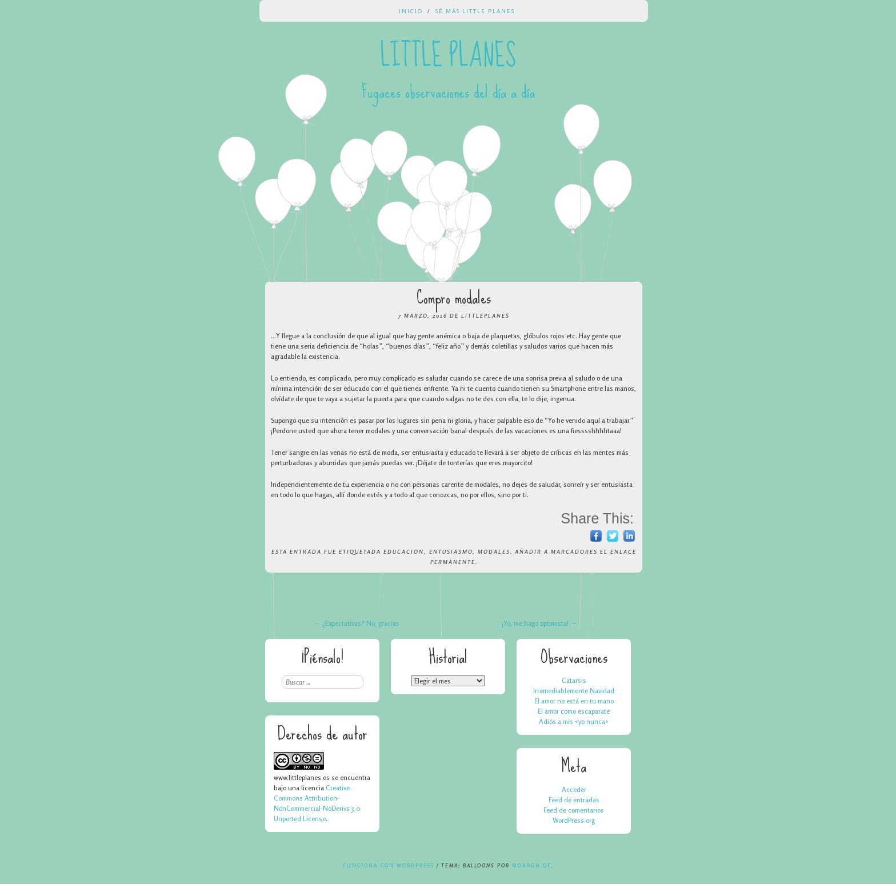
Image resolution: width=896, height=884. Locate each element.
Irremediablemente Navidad (573, 690)
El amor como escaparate (574, 711)
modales (494, 551)
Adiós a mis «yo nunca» (574, 721)
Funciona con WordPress (388, 865)
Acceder (574, 789)
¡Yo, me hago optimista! (539, 623)
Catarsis (574, 680)
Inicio (411, 10)
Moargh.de (531, 865)
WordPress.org (574, 820)
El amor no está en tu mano (574, 701)
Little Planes (448, 56)
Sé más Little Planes (475, 10)
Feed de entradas (574, 799)
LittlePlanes (485, 315)
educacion (403, 551)
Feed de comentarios (573, 810)
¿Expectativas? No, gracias (356, 623)
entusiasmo (451, 551)
